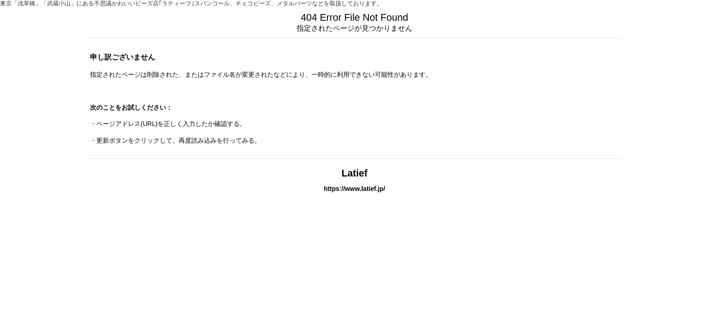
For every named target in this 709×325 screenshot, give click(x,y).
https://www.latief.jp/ (354, 188)
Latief (354, 173)
